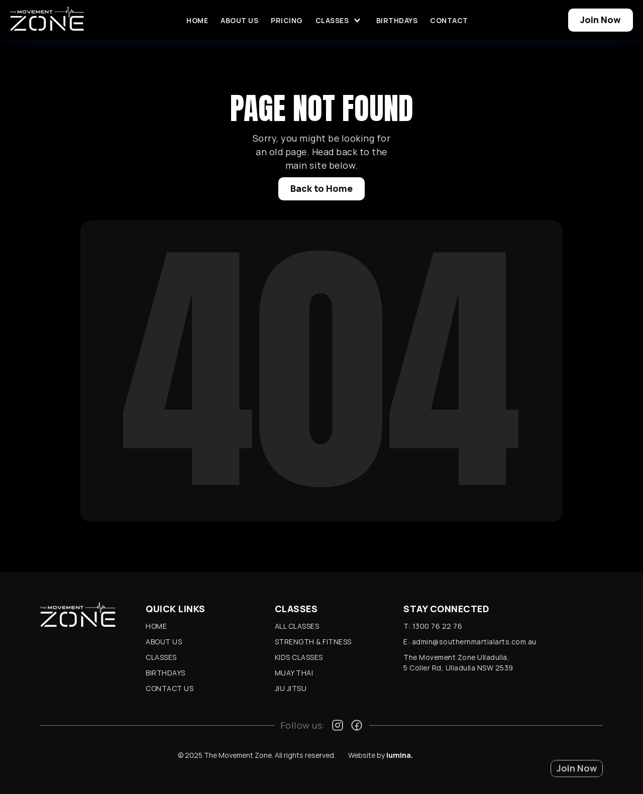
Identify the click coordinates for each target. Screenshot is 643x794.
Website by (380, 755)
